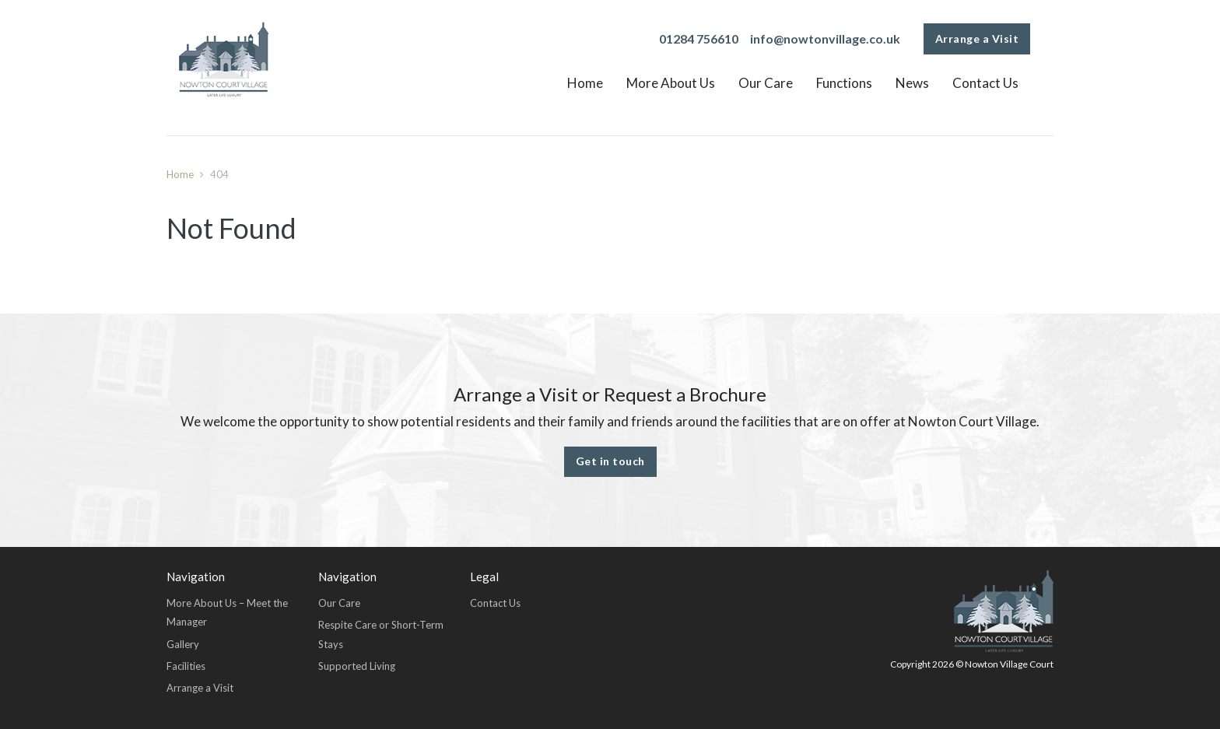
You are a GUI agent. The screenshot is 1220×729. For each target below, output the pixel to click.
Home (585, 83)
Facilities (186, 666)
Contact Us (985, 83)
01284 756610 (698, 38)
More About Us (670, 83)
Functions (844, 83)
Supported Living (356, 666)
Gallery (183, 644)
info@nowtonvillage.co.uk (825, 38)
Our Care (765, 83)
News (912, 83)
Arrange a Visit (977, 38)
